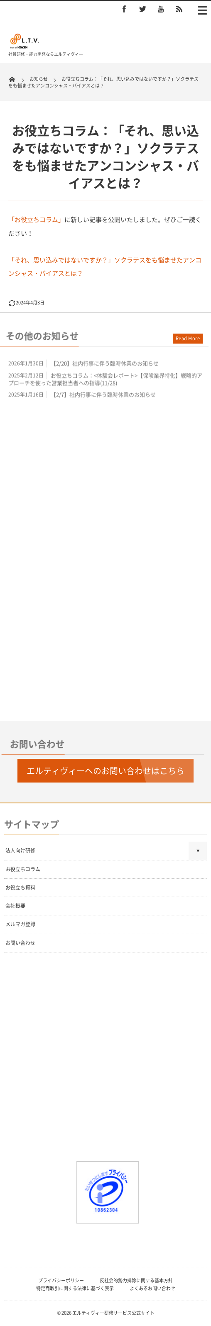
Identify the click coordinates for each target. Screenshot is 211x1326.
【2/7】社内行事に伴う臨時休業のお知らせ (103, 396)
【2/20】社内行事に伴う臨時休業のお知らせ (105, 365)
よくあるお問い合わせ (152, 1288)
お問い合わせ (20, 943)
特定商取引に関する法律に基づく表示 (75, 1288)
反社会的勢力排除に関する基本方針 (136, 1280)
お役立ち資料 (20, 887)
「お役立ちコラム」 (36, 219)
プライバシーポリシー (61, 1280)
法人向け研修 (20, 850)
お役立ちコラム (22, 869)
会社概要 (15, 906)
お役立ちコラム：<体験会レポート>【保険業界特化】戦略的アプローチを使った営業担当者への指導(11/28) (105, 380)
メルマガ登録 (20, 924)
